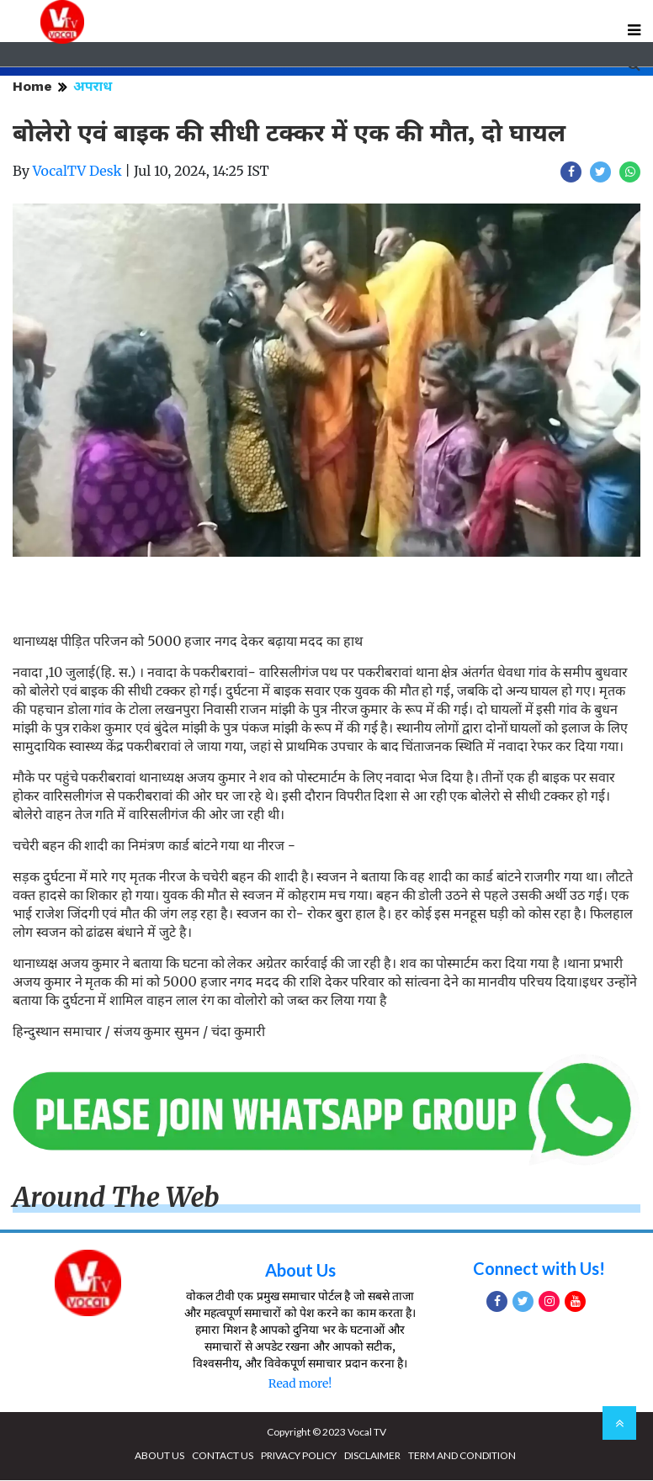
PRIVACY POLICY (299, 1456)
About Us (300, 1271)
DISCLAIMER (372, 1456)
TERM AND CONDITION (462, 1456)
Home (32, 88)
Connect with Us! (539, 1269)
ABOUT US (159, 1456)
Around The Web (116, 1199)
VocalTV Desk (77, 172)
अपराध (92, 88)
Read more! (300, 1384)
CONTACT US (222, 1456)
